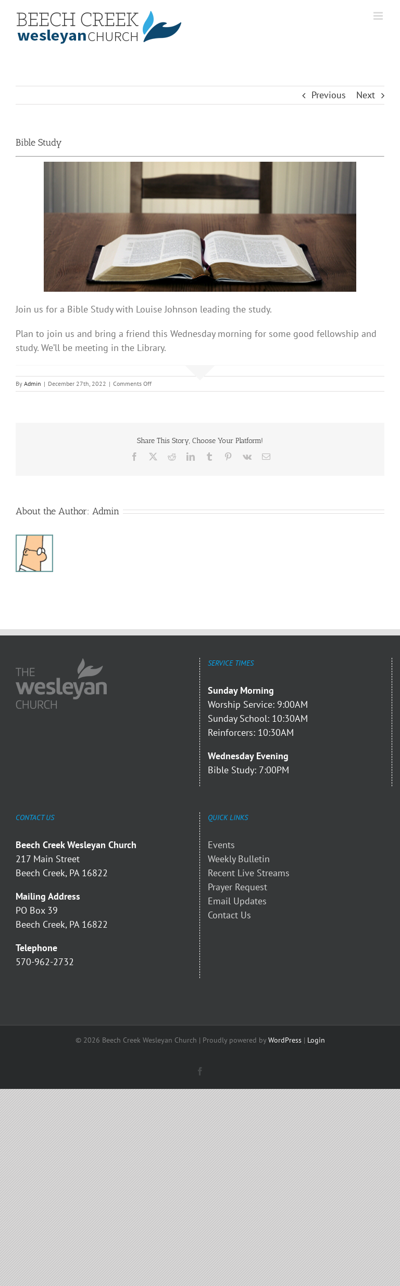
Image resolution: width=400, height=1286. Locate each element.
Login (316, 1040)
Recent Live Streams (249, 873)
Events (221, 845)
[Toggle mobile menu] (378, 15)
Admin (32, 383)
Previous (328, 95)
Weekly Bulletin (239, 859)
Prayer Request (237, 887)
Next (365, 95)
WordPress (285, 1040)
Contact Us (229, 915)
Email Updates (237, 901)
